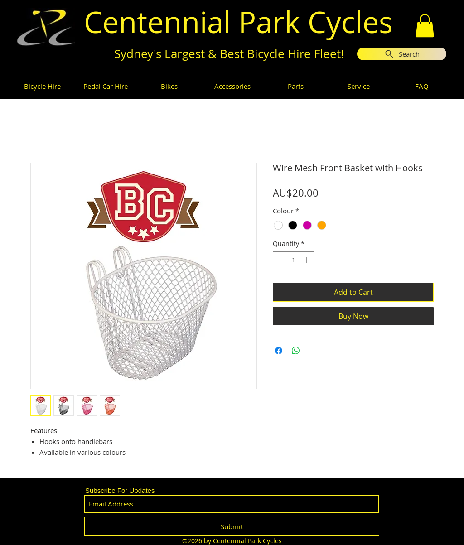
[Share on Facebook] (278, 350)
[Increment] (307, 260)
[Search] (401, 54)
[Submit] (231, 526)
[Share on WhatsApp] (295, 350)
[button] (425, 25)
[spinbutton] (293, 260)
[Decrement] (279, 260)
